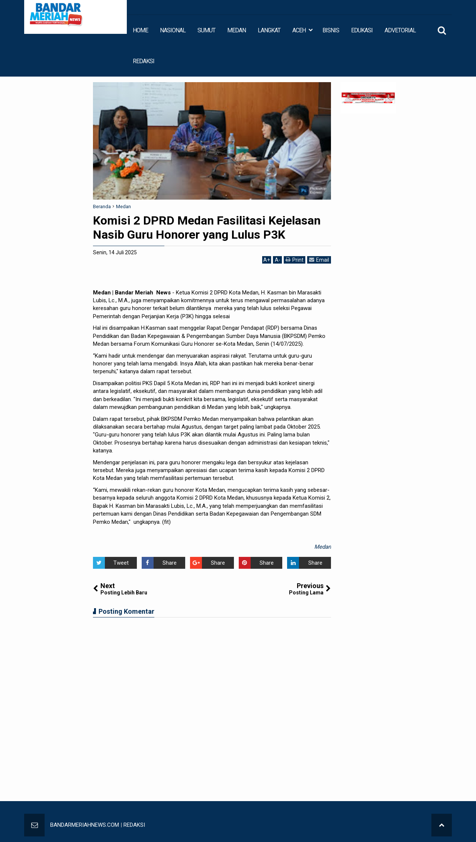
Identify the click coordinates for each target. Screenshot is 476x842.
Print (294, 259)
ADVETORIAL (400, 30)
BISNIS (330, 30)
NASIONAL (173, 30)
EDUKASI (362, 30)
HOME (140, 30)
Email (319, 259)
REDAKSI (143, 61)
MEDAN (236, 30)
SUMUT (206, 30)
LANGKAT (269, 30)
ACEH (299, 30)
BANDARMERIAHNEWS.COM (84, 825)
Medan (322, 546)
